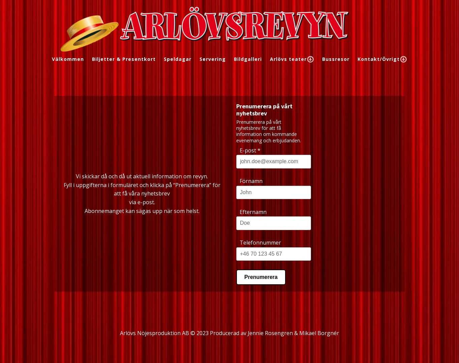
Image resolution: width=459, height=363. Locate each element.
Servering (213, 59)
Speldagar (177, 59)
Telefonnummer (260, 242)
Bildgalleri (248, 59)
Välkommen (68, 59)
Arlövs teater (292, 59)
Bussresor (335, 59)
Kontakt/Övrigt (382, 59)
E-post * (250, 150)
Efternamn (253, 212)
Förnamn (251, 181)
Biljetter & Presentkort (124, 59)
